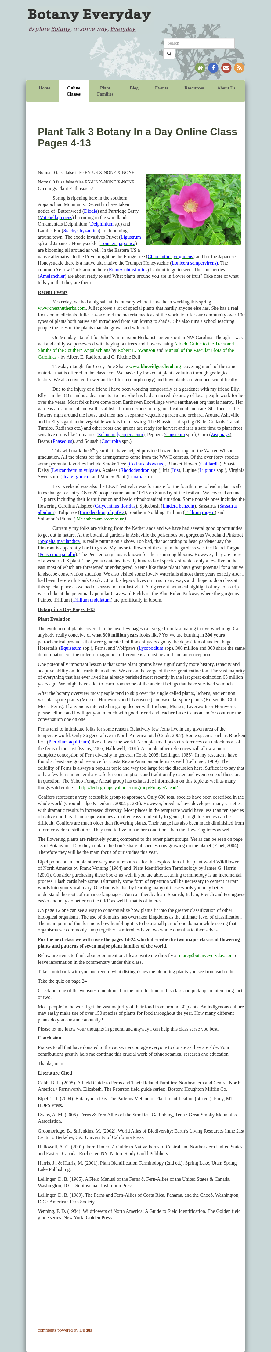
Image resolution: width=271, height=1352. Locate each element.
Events (161, 87)
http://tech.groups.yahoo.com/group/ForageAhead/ (128, 787)
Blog (134, 87)
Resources (194, 87)
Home (44, 87)
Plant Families (105, 90)
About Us (226, 87)
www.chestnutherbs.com (62, 308)
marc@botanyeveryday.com (206, 955)
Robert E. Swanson (136, 350)
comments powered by (65, 1330)
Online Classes (74, 90)
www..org (155, 366)
